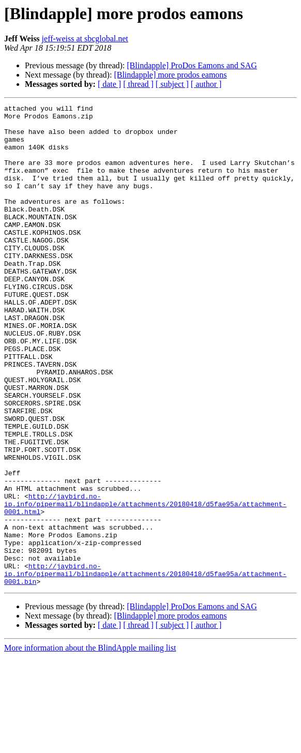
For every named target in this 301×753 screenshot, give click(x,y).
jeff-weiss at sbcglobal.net (85, 38)
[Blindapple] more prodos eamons (170, 74)
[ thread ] (138, 84)
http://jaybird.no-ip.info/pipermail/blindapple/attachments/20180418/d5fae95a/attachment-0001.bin (145, 668)
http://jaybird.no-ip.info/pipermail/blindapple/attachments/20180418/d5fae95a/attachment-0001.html (145, 584)
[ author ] (206, 84)
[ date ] (109, 84)
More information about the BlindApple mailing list (90, 744)
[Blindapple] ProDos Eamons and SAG (192, 65)
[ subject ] (172, 84)
